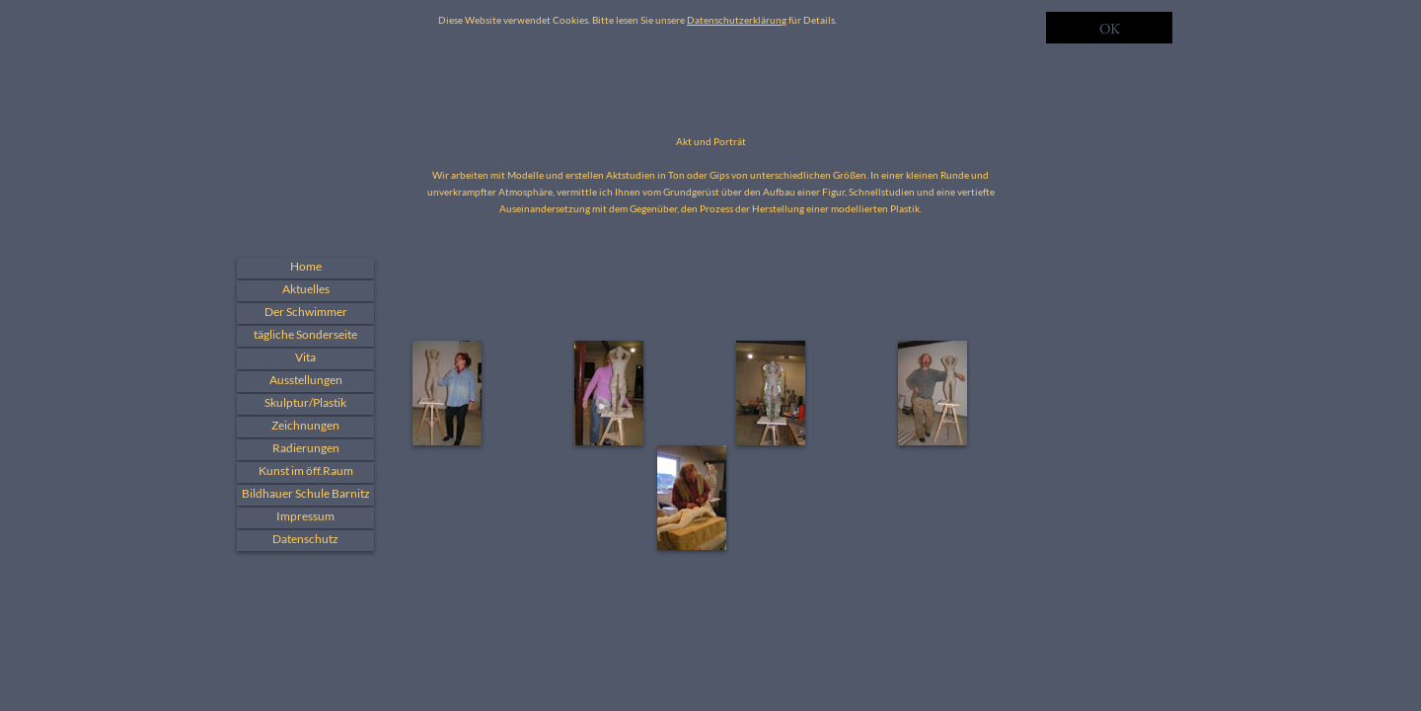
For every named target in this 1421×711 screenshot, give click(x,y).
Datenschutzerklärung (736, 20)
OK (1109, 28)
